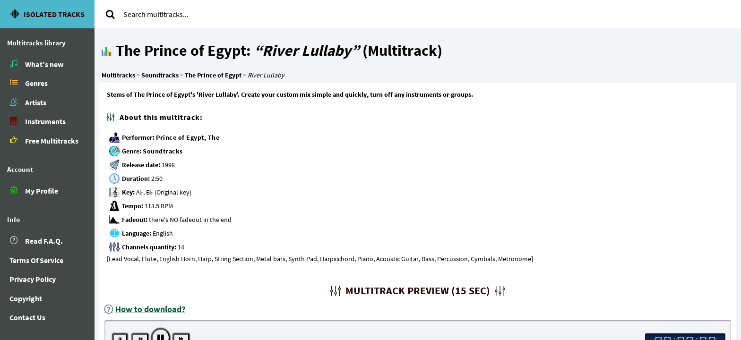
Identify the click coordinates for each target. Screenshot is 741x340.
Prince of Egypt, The (187, 137)
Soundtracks (163, 151)
